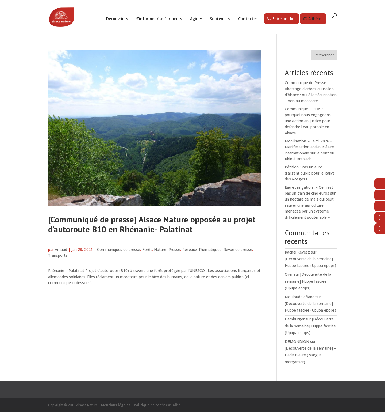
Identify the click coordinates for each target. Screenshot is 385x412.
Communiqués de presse (118, 249)
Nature (160, 249)
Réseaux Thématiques (201, 249)
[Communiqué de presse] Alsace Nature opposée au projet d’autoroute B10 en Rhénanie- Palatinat (152, 224)
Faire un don (284, 19)
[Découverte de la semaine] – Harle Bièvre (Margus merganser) (310, 355)
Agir (194, 19)
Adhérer (315, 19)
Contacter (247, 19)
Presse (174, 249)
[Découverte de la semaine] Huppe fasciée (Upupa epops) (308, 281)
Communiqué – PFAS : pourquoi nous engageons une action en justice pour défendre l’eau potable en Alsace (308, 120)
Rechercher (324, 55)
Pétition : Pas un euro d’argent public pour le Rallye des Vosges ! (310, 173)
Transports (57, 255)
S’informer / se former (157, 19)
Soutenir (218, 19)
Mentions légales (115, 405)
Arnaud (61, 249)
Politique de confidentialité (157, 405)
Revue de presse (238, 249)
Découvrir (115, 19)
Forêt (147, 249)
